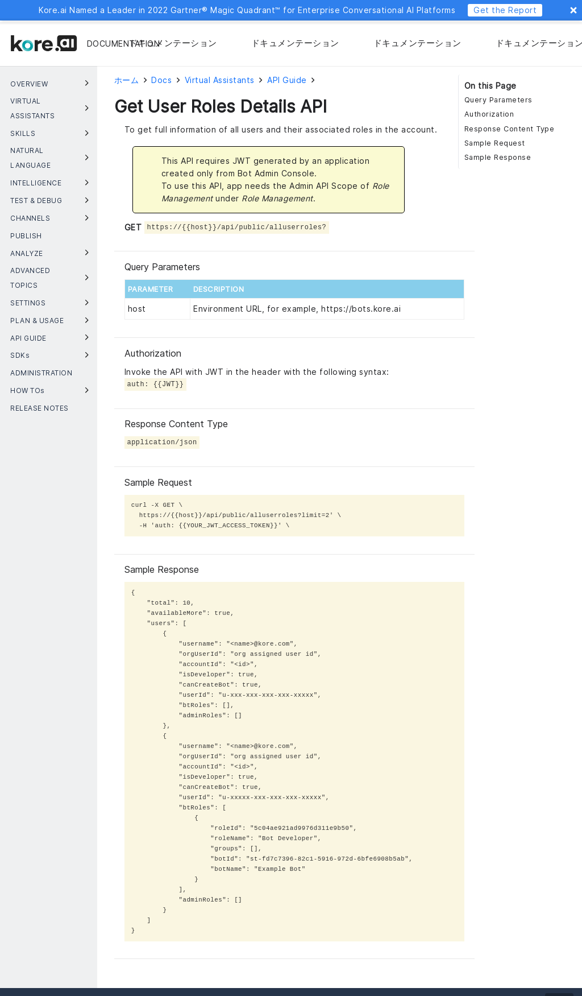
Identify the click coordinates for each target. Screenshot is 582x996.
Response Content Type (509, 129)
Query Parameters (498, 100)
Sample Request (494, 143)
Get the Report (505, 10)
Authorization (489, 114)
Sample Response (497, 157)
